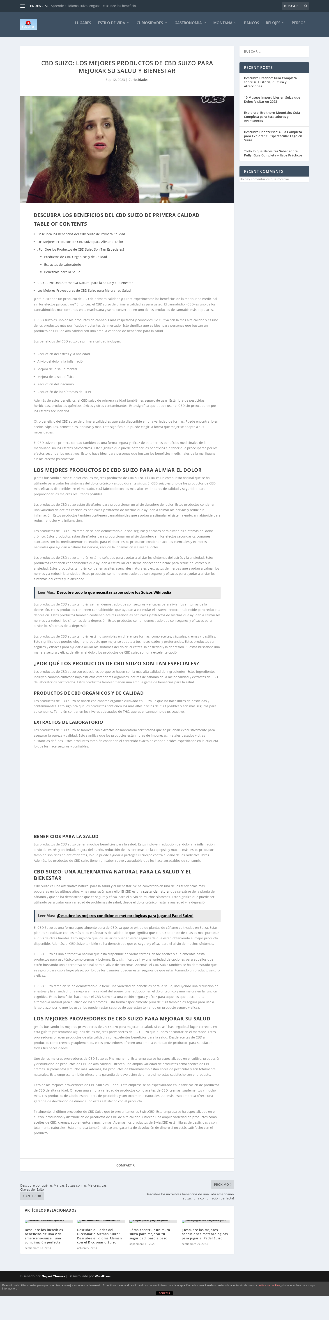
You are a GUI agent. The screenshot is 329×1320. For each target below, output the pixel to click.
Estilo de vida (111, 26)
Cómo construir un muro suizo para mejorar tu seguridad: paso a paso (149, 1262)
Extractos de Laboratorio (62, 267)
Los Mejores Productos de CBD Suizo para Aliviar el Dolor (80, 245)
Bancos (251, 26)
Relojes (273, 26)
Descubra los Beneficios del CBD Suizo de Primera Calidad (81, 237)
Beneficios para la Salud (62, 275)
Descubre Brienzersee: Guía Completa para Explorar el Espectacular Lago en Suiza (273, 139)
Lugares (83, 26)
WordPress (102, 1304)
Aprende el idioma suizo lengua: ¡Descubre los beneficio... (94, 6)
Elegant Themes (53, 1304)
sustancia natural (156, 894)
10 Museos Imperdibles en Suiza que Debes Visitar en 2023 (272, 102)
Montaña (222, 26)
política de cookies (269, 1313)
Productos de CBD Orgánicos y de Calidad (75, 260)
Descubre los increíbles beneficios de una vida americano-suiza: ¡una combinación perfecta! (44, 1264)
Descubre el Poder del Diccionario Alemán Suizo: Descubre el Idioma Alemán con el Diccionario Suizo (99, 1264)
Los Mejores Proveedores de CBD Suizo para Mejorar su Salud (84, 293)
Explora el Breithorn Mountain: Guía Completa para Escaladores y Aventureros (272, 120)
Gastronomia (188, 26)
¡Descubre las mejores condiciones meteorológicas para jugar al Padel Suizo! (205, 1262)
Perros (299, 26)
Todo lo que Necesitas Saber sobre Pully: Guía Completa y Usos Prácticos (273, 156)
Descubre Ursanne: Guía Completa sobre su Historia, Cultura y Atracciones (270, 85)
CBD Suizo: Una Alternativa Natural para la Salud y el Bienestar (85, 286)
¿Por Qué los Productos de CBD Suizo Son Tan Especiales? (80, 252)
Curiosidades (150, 26)
